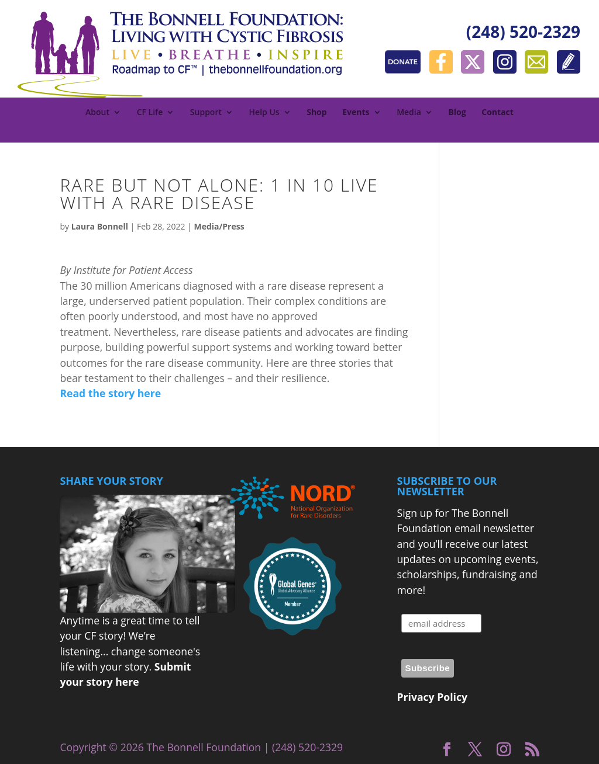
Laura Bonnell (99, 226)
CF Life (150, 112)
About (97, 112)
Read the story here (110, 393)
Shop (316, 112)
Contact (497, 112)
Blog (457, 112)
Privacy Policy (432, 697)
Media (409, 112)
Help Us (264, 112)
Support (206, 112)
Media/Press (219, 226)
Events (355, 112)
